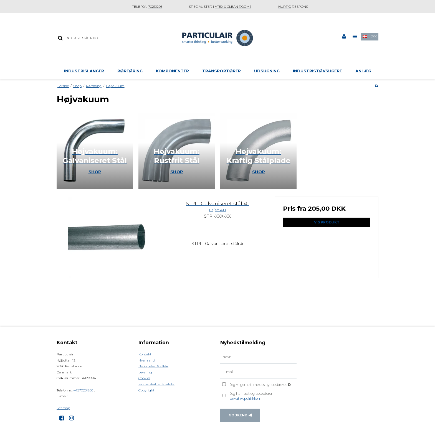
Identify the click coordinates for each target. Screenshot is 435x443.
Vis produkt (326, 222)
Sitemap (63, 408)
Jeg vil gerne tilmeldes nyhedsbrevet (263, 383)
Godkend (238, 415)
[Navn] (258, 357)
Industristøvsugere (317, 70)
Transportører (221, 70)
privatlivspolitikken (245, 398)
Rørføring (130, 70)
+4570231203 (83, 390)
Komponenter (172, 70)
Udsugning (267, 70)
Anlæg (363, 70)
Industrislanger (84, 70)
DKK (374, 36)
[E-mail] (258, 372)
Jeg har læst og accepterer (251, 396)
